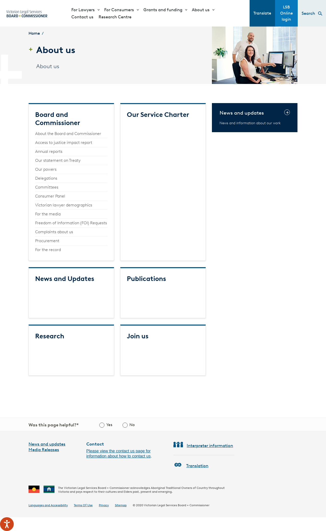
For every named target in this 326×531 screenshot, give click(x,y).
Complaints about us (54, 231)
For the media (48, 214)
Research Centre (115, 16)
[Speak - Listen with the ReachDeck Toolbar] (7, 524)
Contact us (82, 16)
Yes (109, 424)
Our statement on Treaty (57, 160)
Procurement (47, 240)
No (132, 424)
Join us (137, 336)
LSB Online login (286, 13)
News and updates (47, 444)
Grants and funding (162, 9)
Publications (146, 279)
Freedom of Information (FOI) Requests (71, 222)
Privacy (104, 505)
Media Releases (44, 449)
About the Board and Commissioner (68, 133)
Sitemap (121, 505)
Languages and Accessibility (48, 505)
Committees (46, 187)
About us (201, 9)
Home (34, 33)
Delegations (46, 178)
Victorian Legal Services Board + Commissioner (176, 505)
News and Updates (64, 279)
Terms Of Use (83, 505)
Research (49, 336)
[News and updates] (254, 117)
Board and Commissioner (57, 118)
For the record (48, 249)
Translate (262, 13)
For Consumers (119, 9)
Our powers (46, 169)
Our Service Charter (158, 114)
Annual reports (48, 151)
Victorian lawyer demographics (63, 205)
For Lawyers (83, 9)
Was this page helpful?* (54, 424)
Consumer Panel (50, 196)
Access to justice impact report (63, 142)
